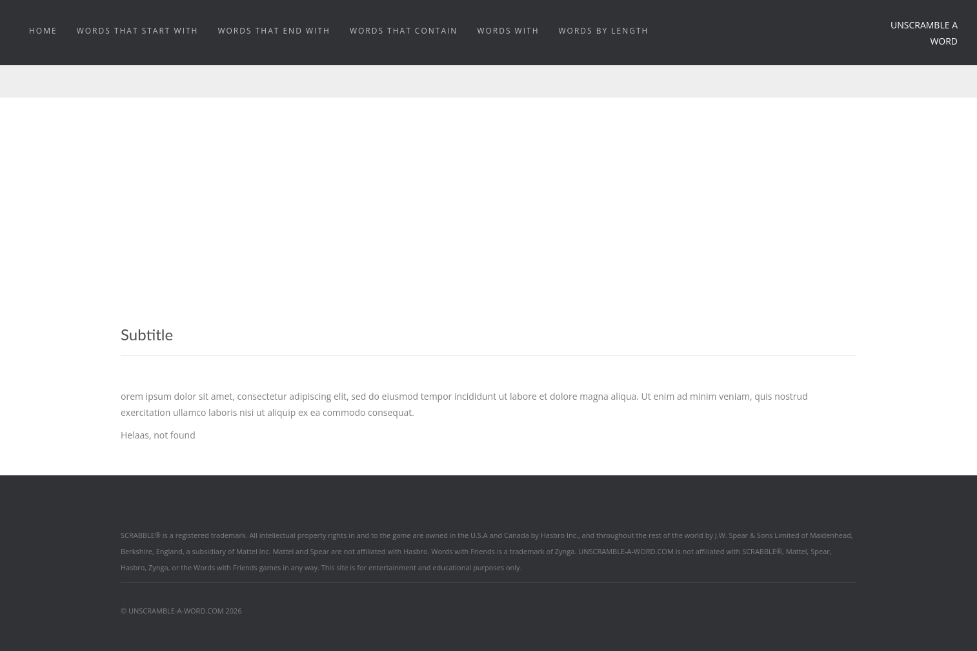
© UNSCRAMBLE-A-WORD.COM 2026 (181, 610)
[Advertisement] (488, 194)
